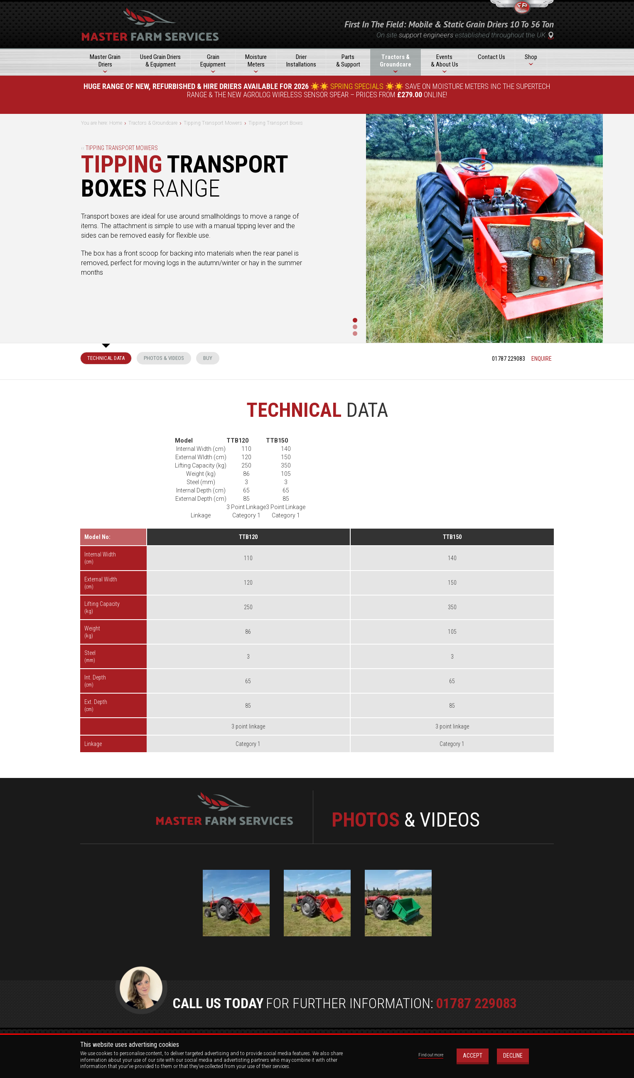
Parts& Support (348, 60)
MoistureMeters (256, 60)
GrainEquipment (213, 60)
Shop (531, 57)
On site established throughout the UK (465, 35)
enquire (541, 358)
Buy (207, 358)
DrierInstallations (301, 60)
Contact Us (491, 57)
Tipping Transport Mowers (119, 148)
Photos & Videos (164, 358)
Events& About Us (444, 60)
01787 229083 (508, 358)
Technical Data (106, 358)
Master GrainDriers (105, 60)
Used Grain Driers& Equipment (160, 60)
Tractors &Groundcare (395, 60)
